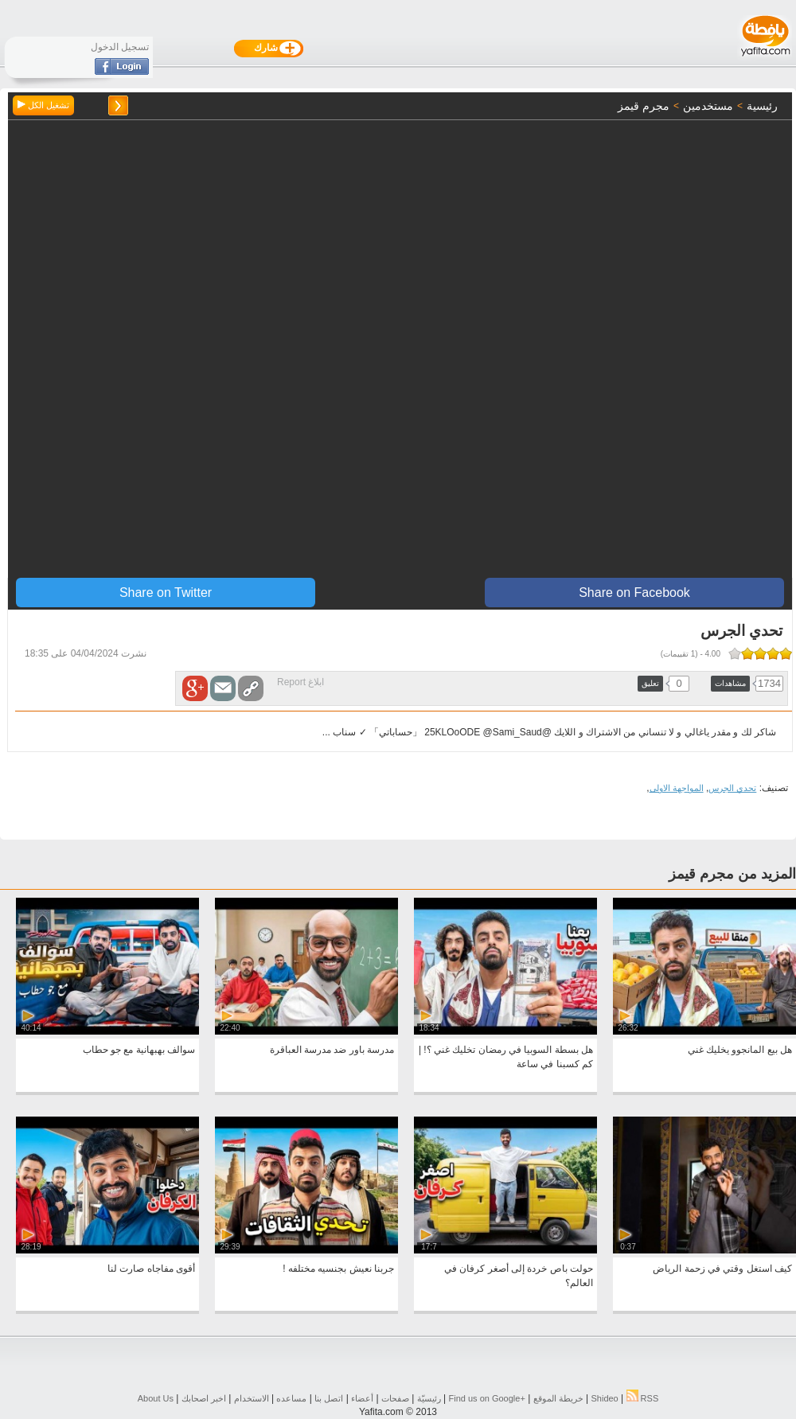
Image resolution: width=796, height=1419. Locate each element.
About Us (156, 1398)
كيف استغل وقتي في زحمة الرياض (722, 1268)
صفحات (395, 1398)
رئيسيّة (429, 1398)
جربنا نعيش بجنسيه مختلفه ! (338, 1268)
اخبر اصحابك (203, 1398)
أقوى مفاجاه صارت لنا (151, 1268)
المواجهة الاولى (677, 788)
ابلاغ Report (300, 682)
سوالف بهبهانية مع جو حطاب (139, 1049)
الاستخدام (251, 1398)
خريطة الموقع (558, 1398)
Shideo (604, 1398)
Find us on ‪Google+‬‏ (487, 1398)
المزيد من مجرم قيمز (732, 874)
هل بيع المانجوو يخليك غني (740, 1049)
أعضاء (362, 1398)
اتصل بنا (328, 1398)
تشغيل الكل (43, 105)
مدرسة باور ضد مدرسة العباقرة (332, 1049)
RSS (642, 1398)
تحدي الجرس (732, 788)
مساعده (291, 1398)
